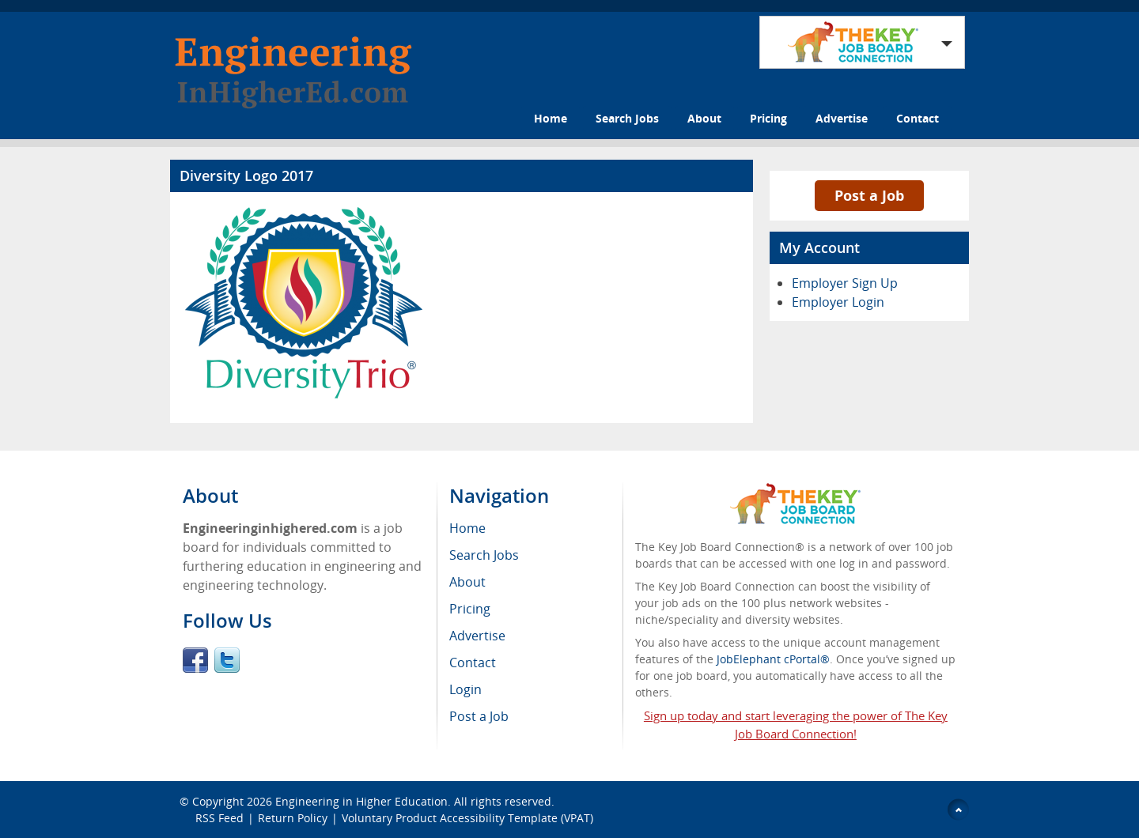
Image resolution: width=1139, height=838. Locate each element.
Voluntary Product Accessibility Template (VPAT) (467, 817)
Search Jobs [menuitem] (484, 555)
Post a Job (869, 195)
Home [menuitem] (467, 528)
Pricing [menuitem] (469, 608)
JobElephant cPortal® (773, 658)
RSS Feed (219, 817)
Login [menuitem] (465, 689)
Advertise (841, 118)
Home (550, 118)
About (704, 118)
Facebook (195, 660)
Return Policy (292, 817)
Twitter (227, 660)
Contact (917, 118)
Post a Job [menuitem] (479, 716)
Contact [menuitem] (472, 662)
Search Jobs (627, 118)
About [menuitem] (467, 582)
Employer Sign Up (845, 283)
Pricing (768, 118)
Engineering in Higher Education (361, 801)
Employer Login (838, 302)
